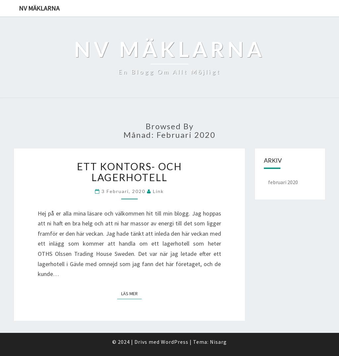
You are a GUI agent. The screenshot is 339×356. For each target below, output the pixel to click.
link (158, 191)
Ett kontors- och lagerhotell (129, 171)
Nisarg (218, 341)
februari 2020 (283, 182)
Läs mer (131, 293)
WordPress (174, 341)
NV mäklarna (39, 8)
